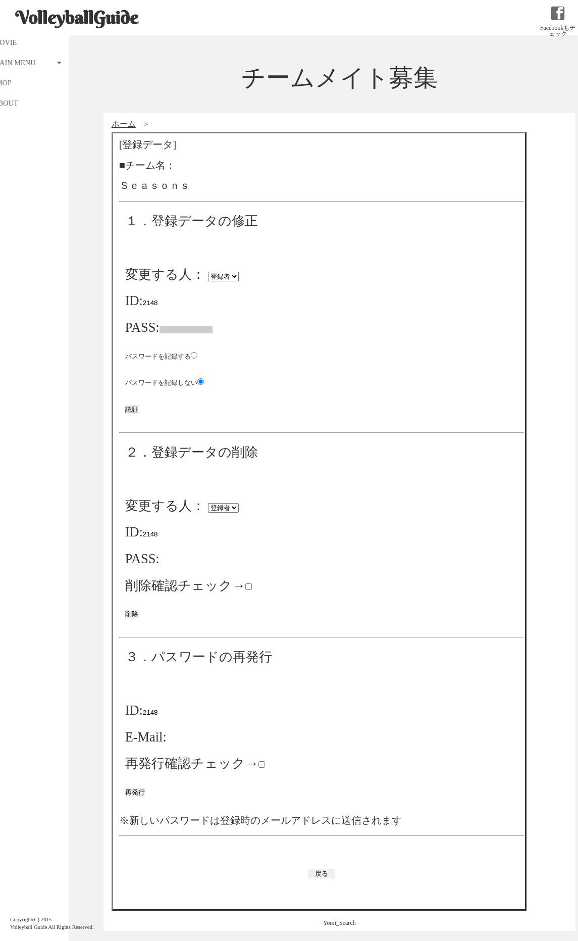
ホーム (124, 124)
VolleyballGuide (76, 18)
